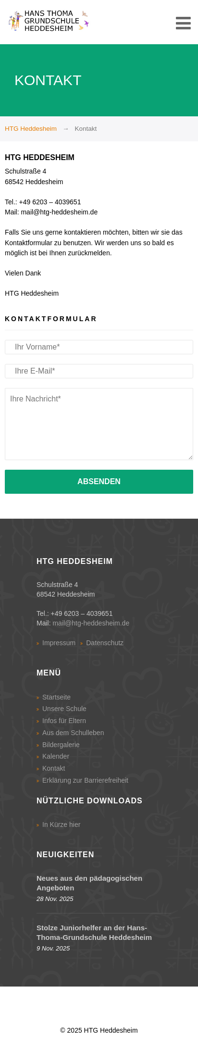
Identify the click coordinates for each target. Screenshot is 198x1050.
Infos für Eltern (64, 721)
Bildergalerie (61, 745)
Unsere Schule (64, 708)
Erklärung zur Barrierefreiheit (85, 780)
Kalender (55, 756)
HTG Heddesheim (31, 128)
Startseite (56, 697)
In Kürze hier (61, 824)
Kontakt (53, 768)
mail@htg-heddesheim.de (90, 623)
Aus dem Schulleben (73, 733)
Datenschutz (105, 643)
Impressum (58, 643)
